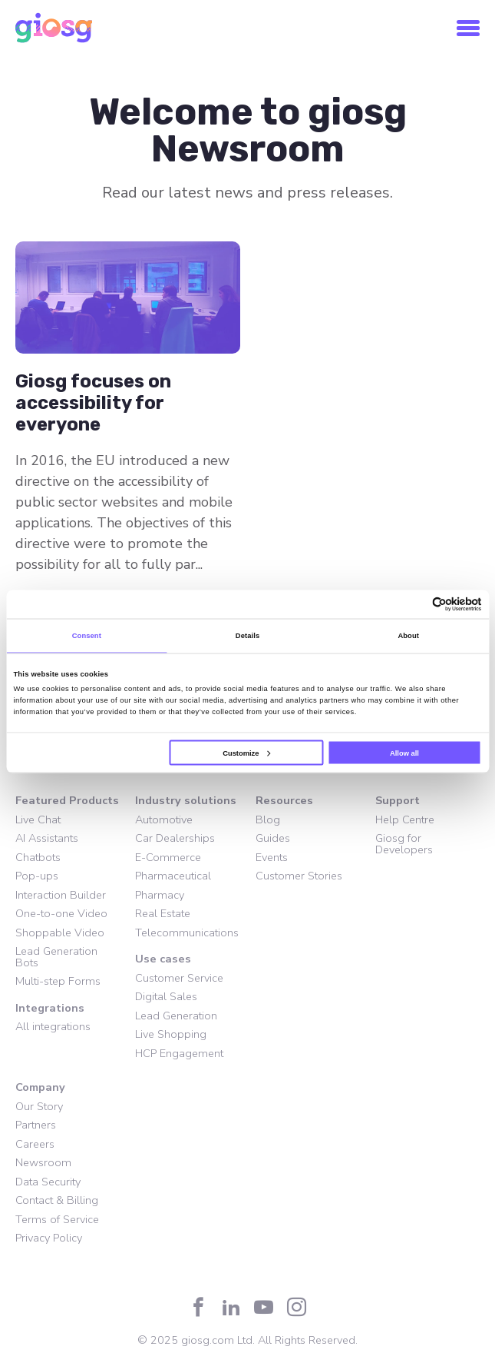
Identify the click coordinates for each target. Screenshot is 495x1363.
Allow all (404, 752)
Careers (34, 1144)
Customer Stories (299, 875)
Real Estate (162, 913)
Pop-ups (36, 875)
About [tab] (408, 636)
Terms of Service (57, 1219)
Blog (268, 819)
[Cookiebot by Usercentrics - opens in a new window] (415, 604)
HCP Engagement (179, 1053)
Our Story (39, 1106)
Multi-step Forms (58, 981)
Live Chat (38, 819)
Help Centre (404, 819)
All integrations (53, 1026)
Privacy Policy (48, 1237)
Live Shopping (170, 1034)
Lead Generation (176, 1015)
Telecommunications (187, 932)
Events (272, 857)
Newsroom (43, 1162)
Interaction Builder (60, 895)
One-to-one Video (61, 913)
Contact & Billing (56, 1200)
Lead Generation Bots (56, 956)
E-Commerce (168, 857)
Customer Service (179, 978)
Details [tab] (247, 636)
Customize (246, 752)
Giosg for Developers (404, 843)
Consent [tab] (86, 636)
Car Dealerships (175, 838)
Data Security (48, 1181)
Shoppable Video (59, 932)
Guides (273, 838)
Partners (35, 1124)
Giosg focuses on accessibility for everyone (93, 403)
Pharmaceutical (173, 875)
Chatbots (38, 857)
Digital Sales (166, 996)
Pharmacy (159, 895)
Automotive (164, 819)
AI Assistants (46, 838)
